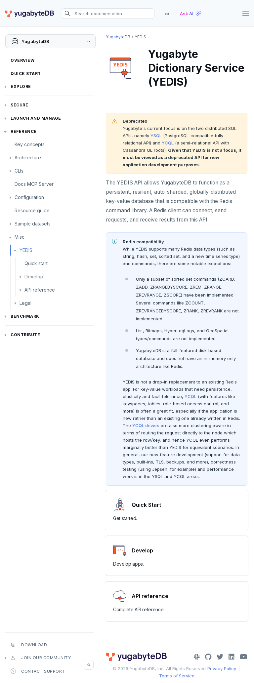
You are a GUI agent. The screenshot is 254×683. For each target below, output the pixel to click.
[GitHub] (208, 657)
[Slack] (197, 657)
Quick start (36, 263)
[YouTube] (243, 657)
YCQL (168, 142)
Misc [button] (19, 237)
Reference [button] (24, 131)
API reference (39, 290)
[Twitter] (220, 657)
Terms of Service (176, 675)
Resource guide (32, 210)
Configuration (29, 197)
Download (29, 644)
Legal (25, 303)
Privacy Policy (221, 668)
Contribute (25, 334)
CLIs (19, 171)
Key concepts (30, 144)
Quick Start (26, 73)
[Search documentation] (108, 13)
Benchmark (25, 316)
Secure (19, 104)
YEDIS (26, 250)
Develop (33, 276)
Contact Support (38, 671)
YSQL (156, 135)
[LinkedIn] (231, 657)
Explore (21, 86)
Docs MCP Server (34, 184)
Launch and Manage (36, 118)
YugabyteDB (118, 36)
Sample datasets (33, 223)
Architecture (28, 157)
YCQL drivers (145, 425)
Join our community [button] (41, 658)
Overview (22, 60)
